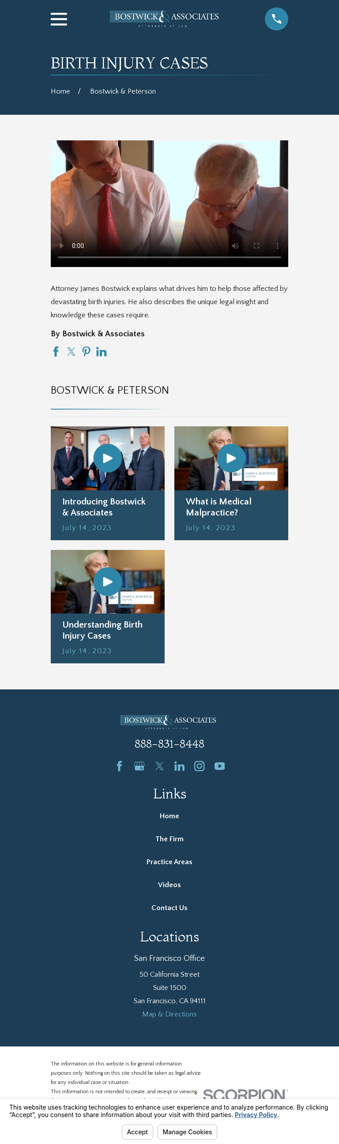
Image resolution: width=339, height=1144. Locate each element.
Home (169, 816)
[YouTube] (220, 766)
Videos (169, 885)
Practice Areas (169, 862)
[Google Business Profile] (139, 766)
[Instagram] (199, 766)
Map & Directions (169, 1014)
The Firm (169, 839)
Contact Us (169, 908)
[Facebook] (119, 766)
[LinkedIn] (179, 766)
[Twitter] (159, 766)
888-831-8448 (169, 743)
